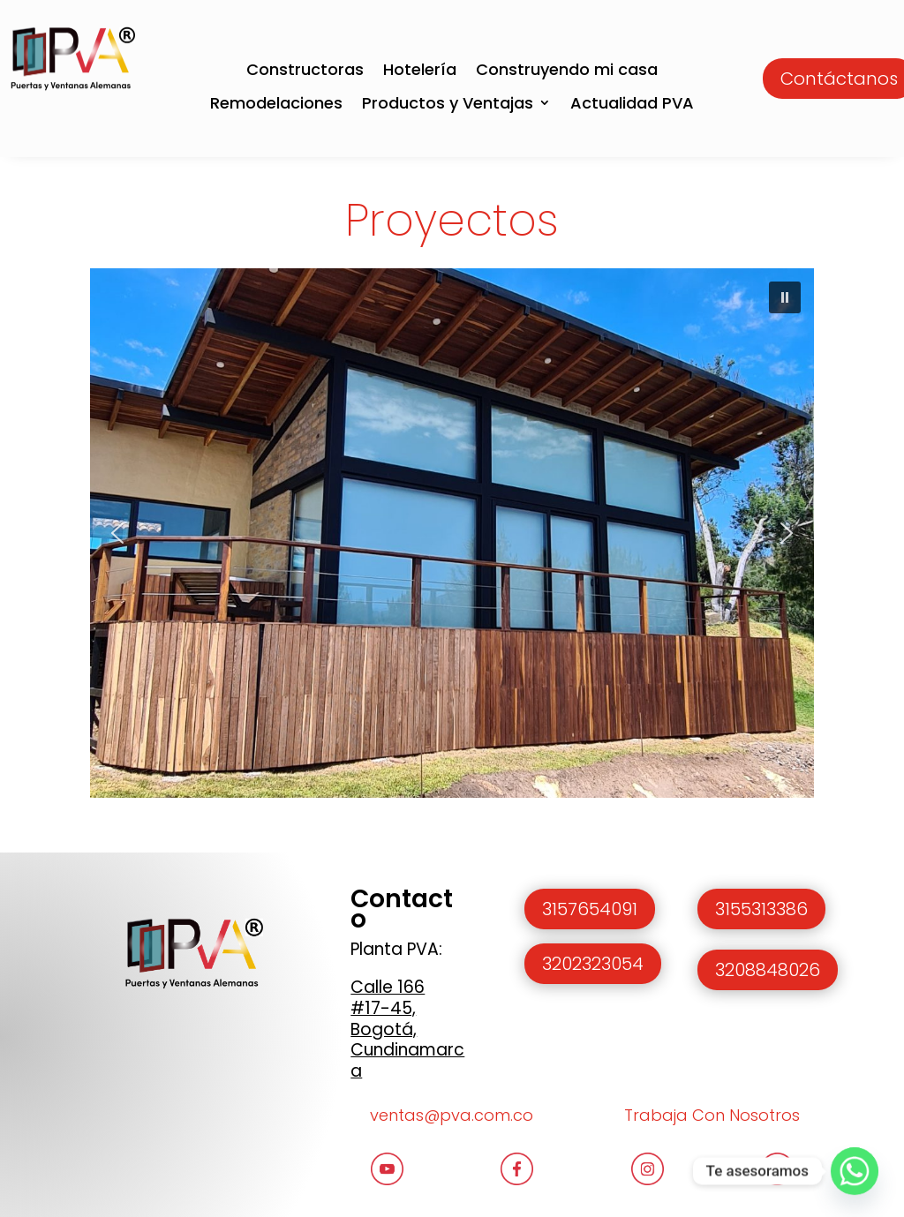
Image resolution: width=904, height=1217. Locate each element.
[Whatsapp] (854, 1171)
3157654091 (589, 909)
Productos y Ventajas (447, 104)
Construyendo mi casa (567, 70)
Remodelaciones (276, 104)
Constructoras (305, 70)
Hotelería (419, 70)
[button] (785, 297)
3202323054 (593, 963)
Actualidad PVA (632, 104)
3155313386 (761, 909)
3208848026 (767, 970)
